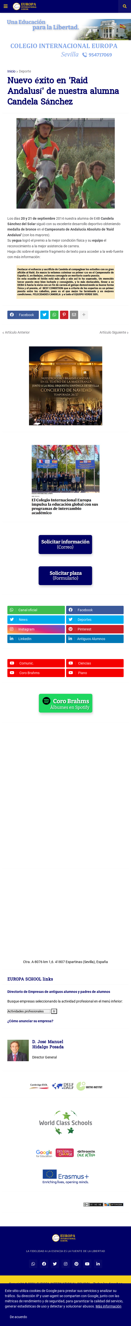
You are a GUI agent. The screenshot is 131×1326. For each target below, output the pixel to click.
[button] (5, 6)
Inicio (11, 71)
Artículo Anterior (17, 332)
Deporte (25, 71)
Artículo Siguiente (113, 332)
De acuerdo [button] (18, 1317)
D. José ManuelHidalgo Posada (48, 1045)
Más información (108, 1306)
